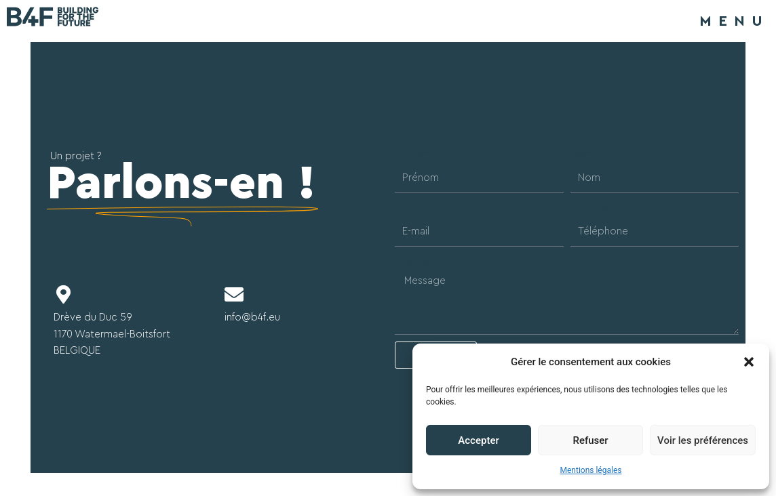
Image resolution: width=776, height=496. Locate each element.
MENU (734, 21)
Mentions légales (591, 470)
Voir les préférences (702, 440)
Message (415, 261)
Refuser (590, 440)
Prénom (413, 154)
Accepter (478, 440)
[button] (749, 362)
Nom (581, 154)
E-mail (408, 208)
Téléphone (595, 208)
